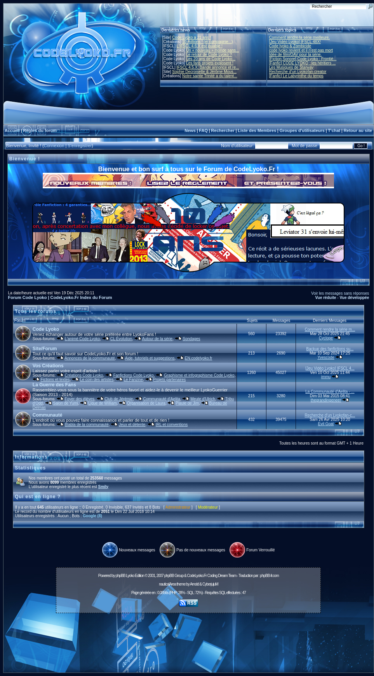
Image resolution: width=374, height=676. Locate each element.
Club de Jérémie (118, 399)
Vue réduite (325, 297)
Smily (103, 487)
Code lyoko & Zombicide (290, 46)
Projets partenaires (169, 379)
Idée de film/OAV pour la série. (295, 54)
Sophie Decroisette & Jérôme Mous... (204, 72)
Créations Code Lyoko (84, 375)
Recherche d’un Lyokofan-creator (298, 72)
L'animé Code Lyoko (82, 339)
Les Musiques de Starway (291, 67)
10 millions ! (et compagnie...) (207, 42)
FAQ (203, 130)
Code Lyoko (46, 329)
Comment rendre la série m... (330, 329)
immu (326, 377)
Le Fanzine (133, 379)
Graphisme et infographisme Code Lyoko (199, 375)
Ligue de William (102, 403)
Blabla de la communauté (87, 424)
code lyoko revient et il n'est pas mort (301, 50)
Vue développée (354, 297)
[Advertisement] (188, 645)
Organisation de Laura (146, 403)
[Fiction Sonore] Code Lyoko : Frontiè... (303, 59)
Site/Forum (45, 348)
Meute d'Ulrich (202, 399)
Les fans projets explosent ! (209, 63)
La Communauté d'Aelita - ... (329, 391)
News (190, 130)
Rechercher (223, 130)
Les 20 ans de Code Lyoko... (210, 59)
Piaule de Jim (187, 403)
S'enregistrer (80, 145)
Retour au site (358, 130)
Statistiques (30, 468)
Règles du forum (40, 130)
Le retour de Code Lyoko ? (209, 54)
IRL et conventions (172, 424)
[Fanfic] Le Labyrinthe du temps (296, 76)
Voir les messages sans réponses (340, 293)
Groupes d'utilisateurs (302, 130)
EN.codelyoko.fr (198, 358)
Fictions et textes (55, 379)
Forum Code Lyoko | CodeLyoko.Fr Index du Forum (60, 297)
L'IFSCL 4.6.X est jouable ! (199, 46)
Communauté (48, 415)
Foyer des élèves (79, 399)
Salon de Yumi (65, 403)
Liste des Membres (257, 130)
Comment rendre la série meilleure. (299, 37)
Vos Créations (48, 365)
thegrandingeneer (326, 400)
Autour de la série (157, 339)
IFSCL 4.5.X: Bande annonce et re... (207, 67)
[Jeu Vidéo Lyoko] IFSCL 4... (329, 368)
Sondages (191, 339)
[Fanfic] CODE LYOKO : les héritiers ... (302, 63)
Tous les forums (35, 311)
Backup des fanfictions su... (330, 349)
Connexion (54, 145)
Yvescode (325, 357)
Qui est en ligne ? (38, 496)
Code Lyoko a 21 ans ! (191, 37)
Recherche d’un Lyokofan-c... (330, 415)
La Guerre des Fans (54, 385)
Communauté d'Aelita (161, 399)
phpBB (120, 575)
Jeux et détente (132, 424)
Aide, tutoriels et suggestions (150, 358)
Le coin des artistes (96, 379)
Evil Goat (326, 424)
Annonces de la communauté (89, 358)
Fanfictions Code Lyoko (133, 375)
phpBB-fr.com (269, 575)
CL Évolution (121, 339)
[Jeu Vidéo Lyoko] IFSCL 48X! (295, 42)
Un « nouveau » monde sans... (212, 50)
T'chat (334, 130)
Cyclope (326, 338)
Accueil (12, 130)
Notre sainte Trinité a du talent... (209, 76)
